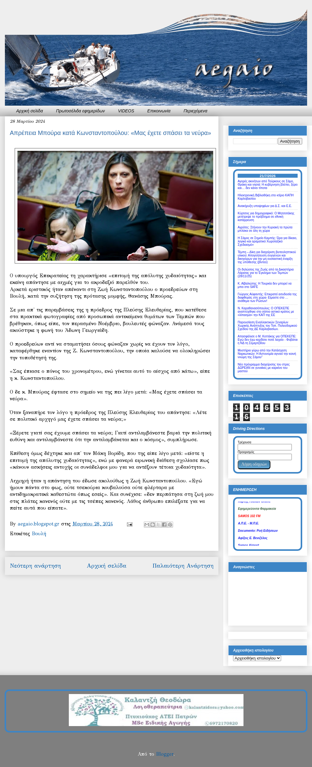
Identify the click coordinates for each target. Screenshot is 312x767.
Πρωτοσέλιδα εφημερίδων (80, 110)
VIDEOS (126, 110)
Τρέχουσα (244, 442)
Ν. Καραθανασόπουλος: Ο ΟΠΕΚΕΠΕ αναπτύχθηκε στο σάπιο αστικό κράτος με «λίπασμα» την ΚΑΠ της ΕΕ (266, 312)
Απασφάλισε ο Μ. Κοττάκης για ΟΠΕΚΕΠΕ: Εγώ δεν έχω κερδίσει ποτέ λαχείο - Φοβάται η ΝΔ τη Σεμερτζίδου (268, 340)
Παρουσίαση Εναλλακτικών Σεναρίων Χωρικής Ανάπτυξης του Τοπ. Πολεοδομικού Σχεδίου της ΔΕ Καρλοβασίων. (267, 326)
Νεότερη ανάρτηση (35, 565)
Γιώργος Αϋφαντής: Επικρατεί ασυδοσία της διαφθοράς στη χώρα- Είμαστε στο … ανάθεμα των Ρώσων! (267, 298)
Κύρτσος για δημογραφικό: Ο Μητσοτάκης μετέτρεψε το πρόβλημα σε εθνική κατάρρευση (266, 217)
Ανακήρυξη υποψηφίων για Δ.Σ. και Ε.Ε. (265, 206)
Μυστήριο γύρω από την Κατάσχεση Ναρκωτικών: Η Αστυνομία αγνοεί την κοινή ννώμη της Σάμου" (267, 354)
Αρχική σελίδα (29, 110)
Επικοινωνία (159, 110)
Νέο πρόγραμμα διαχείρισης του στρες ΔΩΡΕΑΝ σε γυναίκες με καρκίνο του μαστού (264, 368)
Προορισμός (246, 452)
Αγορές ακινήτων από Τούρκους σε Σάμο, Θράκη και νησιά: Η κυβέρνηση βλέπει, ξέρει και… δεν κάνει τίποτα (268, 185)
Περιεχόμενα (195, 110)
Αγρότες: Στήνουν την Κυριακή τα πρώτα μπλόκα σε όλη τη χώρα (265, 229)
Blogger (164, 754)
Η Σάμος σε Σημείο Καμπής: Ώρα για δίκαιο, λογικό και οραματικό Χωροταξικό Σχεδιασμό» (267, 241)
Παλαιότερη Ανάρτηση (183, 565)
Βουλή (39, 533)
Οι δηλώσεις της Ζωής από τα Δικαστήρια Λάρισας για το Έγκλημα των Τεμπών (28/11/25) (266, 273)
